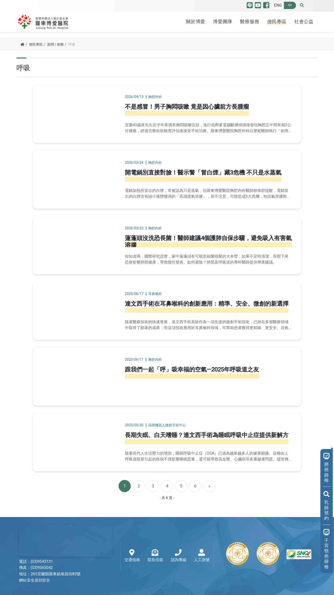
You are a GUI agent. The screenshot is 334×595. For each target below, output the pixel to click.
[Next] (209, 470)
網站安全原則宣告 (34, 565)
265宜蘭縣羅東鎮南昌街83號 (56, 558)
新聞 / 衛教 (55, 44)
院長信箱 (155, 540)
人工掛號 (202, 540)
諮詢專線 (178, 540)
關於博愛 (195, 20)
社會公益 (304, 20)
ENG (278, 5)
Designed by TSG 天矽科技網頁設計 (287, 587)
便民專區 (277, 20)
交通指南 (132, 540)
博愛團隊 (222, 20)
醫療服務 (249, 20)
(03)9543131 (42, 546)
